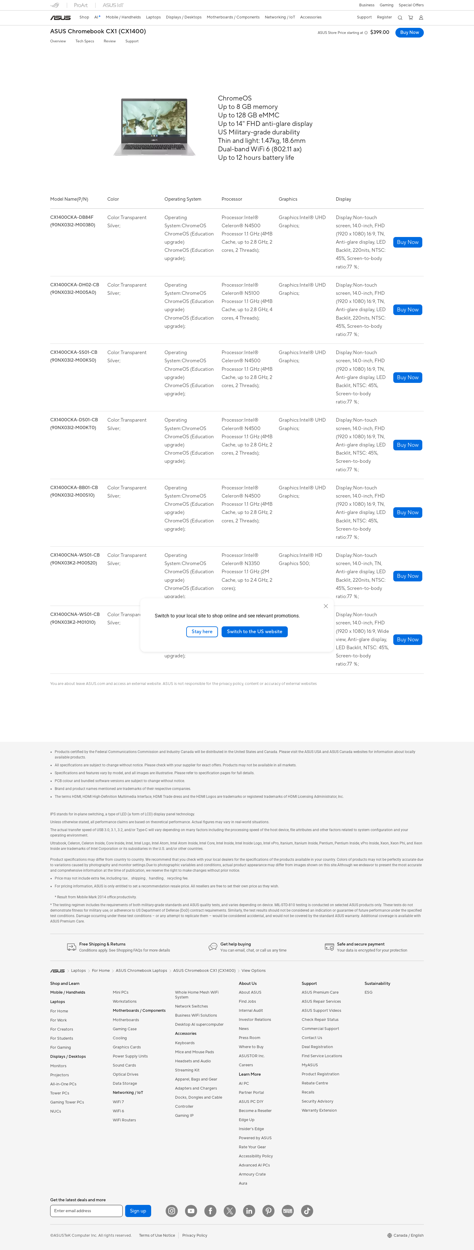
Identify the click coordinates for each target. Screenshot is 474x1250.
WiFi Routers (124, 1120)
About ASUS (250, 992)
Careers (246, 1065)
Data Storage (125, 1083)
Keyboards (185, 1043)
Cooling (120, 1038)
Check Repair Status (320, 1019)
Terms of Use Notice (157, 1235)
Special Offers (411, 5)
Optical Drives (125, 1074)
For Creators (61, 1029)
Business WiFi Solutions (196, 1015)
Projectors (59, 1075)
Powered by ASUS (255, 1138)
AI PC (244, 1083)
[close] (325, 606)
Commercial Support (320, 1028)
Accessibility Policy (256, 1156)
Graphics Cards (127, 1047)
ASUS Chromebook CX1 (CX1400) (98, 31)
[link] (60, 18)
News (244, 1028)
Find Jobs (247, 1001)
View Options (254, 970)
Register (383, 17)
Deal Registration (317, 1046)
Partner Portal (251, 1092)
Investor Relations (255, 1019)
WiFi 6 (118, 1111)
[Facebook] (210, 1211)
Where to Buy (251, 1046)
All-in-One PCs (63, 1084)
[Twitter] (230, 1211)
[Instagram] (172, 1211)
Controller (184, 1106)
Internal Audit (251, 1010)
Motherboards (126, 1020)
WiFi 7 (118, 1102)
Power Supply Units (130, 1056)
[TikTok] (307, 1211)
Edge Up (247, 1119)
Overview (58, 41)
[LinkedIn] (249, 1211)
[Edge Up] (288, 1211)
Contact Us (312, 1037)
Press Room (249, 1037)
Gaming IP (184, 1115)
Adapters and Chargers (196, 1088)
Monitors (58, 1066)
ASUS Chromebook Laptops (141, 970)
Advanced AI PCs (254, 1165)
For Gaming (60, 1047)
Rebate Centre (315, 1083)
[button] (366, 5)
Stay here (202, 632)
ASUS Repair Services (321, 1001)
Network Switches (191, 1006)
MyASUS (310, 1065)
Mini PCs (120, 992)
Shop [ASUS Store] (85, 17)
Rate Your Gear (252, 1147)
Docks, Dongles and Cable (198, 1097)
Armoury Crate (252, 1174)
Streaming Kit (187, 1070)
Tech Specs (85, 41)
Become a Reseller (255, 1110)
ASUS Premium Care (320, 992)
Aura (243, 1183)
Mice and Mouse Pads (194, 1052)
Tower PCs (59, 1093)
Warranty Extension (319, 1110)
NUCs (55, 1111)
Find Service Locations (322, 1056)
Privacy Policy (194, 1235)
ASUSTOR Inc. (252, 1056)
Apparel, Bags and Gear (196, 1079)
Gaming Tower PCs (67, 1102)
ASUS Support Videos (321, 1010)
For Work (58, 1020)
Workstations (125, 1001)
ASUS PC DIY (251, 1101)
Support (131, 41)
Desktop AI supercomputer (199, 1024)
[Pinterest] (268, 1211)
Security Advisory (317, 1101)
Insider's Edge (251, 1129)
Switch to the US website (254, 632)
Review (110, 41)
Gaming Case (125, 1029)
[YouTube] (191, 1211)
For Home (59, 1011)
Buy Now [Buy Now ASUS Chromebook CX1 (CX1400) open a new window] (409, 33)
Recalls (308, 1092)
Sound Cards (124, 1065)
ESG (368, 992)
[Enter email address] (86, 1211)
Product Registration (320, 1074)
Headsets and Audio (193, 1061)
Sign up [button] (138, 1211)
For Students (61, 1038)
